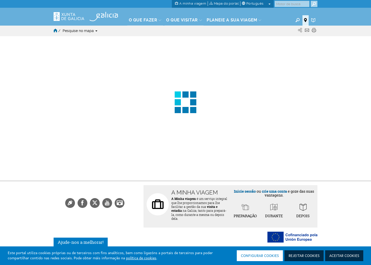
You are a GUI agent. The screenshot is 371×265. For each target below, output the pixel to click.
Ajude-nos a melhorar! (81, 242)
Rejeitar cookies (304, 256)
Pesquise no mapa (80, 31)
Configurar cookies (260, 256)
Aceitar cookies (344, 256)
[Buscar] (292, 4)
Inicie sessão (245, 191)
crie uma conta (274, 191)
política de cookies (141, 258)
